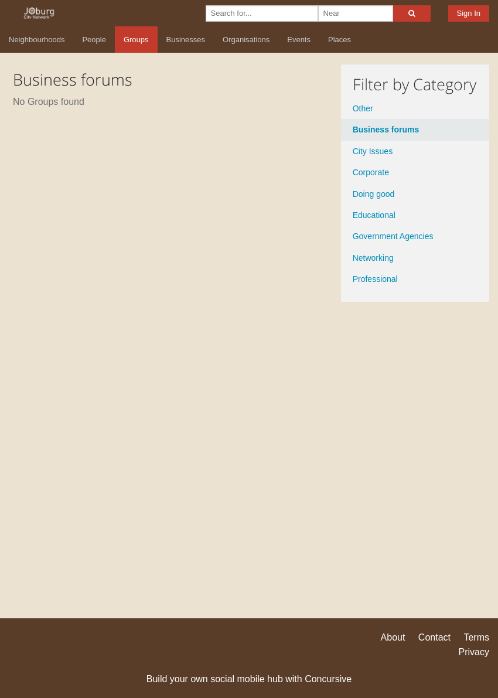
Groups (136, 39)
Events (299, 39)
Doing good (374, 194)
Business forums (386, 129)
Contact (434, 637)
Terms (476, 637)
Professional (375, 279)
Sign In (468, 13)
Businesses (185, 39)
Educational (374, 215)
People (93, 39)
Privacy (474, 652)
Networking (373, 258)
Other (363, 108)
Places (339, 39)
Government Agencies (393, 236)
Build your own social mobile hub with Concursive (249, 679)
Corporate (371, 172)
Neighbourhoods (36, 39)
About (393, 637)
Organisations (246, 39)
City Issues (373, 151)
